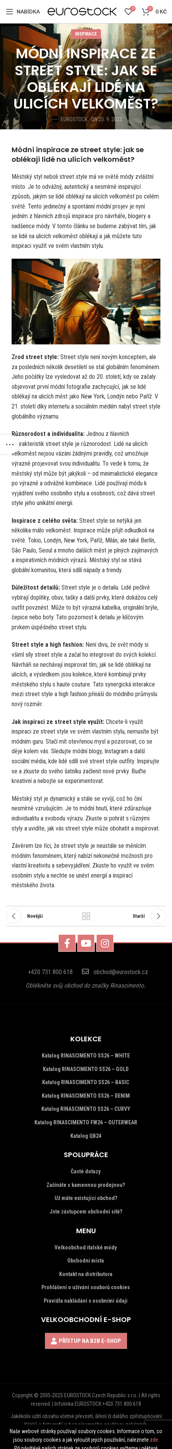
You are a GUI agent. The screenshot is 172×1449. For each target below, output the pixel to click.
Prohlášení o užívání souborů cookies (85, 1287)
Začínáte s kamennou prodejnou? (85, 1185)
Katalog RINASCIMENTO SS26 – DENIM (86, 1096)
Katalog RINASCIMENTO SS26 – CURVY (85, 1109)
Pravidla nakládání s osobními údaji (86, 1301)
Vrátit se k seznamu (86, 916)
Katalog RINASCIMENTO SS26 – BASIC (85, 1082)
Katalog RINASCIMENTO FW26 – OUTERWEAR (85, 1122)
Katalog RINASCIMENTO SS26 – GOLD (86, 1069)
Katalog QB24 (85, 1136)
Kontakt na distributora (85, 1274)
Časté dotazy (85, 1171)
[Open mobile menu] (23, 11)
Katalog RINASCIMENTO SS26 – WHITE (86, 1055)
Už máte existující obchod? (85, 1198)
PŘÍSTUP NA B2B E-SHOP (90, 1340)
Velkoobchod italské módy (85, 1247)
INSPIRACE (86, 34)
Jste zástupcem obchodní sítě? (85, 1211)
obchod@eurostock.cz (121, 972)
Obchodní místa (85, 1260)
